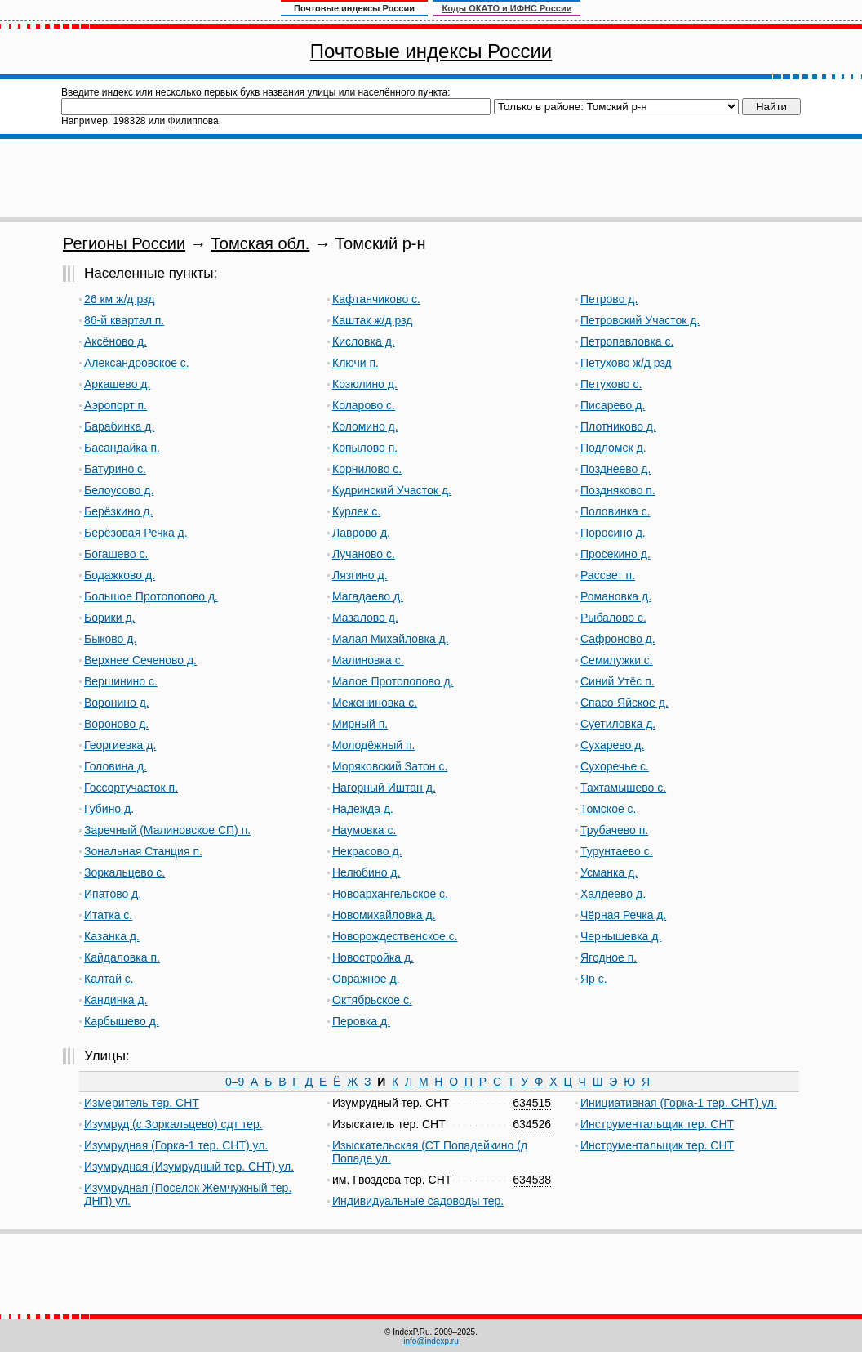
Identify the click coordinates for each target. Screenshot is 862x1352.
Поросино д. (613, 532)
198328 (129, 121)
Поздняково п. (617, 490)
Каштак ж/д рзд (372, 320)
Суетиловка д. (617, 723)
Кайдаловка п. (122, 957)
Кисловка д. (363, 341)
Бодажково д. (119, 575)
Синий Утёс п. (617, 681)
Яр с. (593, 978)
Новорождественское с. (395, 936)
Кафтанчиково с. (376, 299)
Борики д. (109, 617)
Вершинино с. (121, 681)
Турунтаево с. (616, 851)
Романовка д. (615, 596)
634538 (532, 1179)
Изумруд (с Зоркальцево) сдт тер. (173, 1124)
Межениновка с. (374, 702)
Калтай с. (109, 978)
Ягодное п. (608, 957)
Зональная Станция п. (143, 851)
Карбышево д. (121, 1021)
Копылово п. (365, 447)
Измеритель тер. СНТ (141, 1102)
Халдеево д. (613, 893)
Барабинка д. (119, 426)
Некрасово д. (367, 851)
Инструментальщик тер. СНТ (657, 1124)
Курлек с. (356, 511)
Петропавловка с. (626, 341)
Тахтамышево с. (623, 787)
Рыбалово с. (613, 617)
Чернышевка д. (620, 936)
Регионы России (124, 243)
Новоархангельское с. (390, 893)
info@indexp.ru (430, 1340)
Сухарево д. (612, 745)
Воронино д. (116, 702)
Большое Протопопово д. (151, 596)
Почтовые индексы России (431, 51)
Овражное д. (366, 978)
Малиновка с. (368, 660)
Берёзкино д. (118, 511)
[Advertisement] (431, 178)
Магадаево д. (367, 596)
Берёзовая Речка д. (136, 532)
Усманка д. (609, 872)
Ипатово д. (112, 893)
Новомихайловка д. (384, 914)
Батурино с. (115, 468)
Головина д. (115, 766)
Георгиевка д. (120, 745)
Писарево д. (612, 405)
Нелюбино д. (366, 872)
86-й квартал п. (124, 320)
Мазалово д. (365, 617)
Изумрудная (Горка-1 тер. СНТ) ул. (176, 1145)
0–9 (234, 1081)
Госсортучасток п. (131, 787)
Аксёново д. (115, 341)
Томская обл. (260, 243)
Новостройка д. (373, 957)
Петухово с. (611, 383)
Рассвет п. (607, 575)
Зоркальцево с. (124, 872)
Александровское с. (136, 362)
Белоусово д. (118, 490)
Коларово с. (363, 405)
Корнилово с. (367, 468)
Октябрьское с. (372, 999)
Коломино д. (365, 426)
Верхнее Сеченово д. (140, 660)
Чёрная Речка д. (623, 914)
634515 (532, 1102)
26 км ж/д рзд (119, 299)
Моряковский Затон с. (389, 766)
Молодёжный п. (373, 745)
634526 (532, 1124)
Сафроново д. (617, 638)
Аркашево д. (117, 383)
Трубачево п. (614, 830)
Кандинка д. (116, 999)
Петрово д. (609, 299)
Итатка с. (108, 914)
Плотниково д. (618, 426)
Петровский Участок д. (640, 320)
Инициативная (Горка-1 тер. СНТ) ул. (678, 1102)
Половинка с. (615, 511)
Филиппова (193, 121)
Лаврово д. (361, 532)
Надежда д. (362, 808)
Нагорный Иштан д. (384, 787)
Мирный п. (360, 723)
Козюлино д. (365, 383)
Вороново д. (116, 723)
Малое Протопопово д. (393, 681)
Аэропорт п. (115, 405)
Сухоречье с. (614, 766)
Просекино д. (615, 553)
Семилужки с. (616, 660)
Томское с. (608, 808)
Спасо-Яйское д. (624, 702)
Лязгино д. (360, 575)
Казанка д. (112, 936)
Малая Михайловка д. (390, 638)
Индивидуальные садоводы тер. (418, 1200)
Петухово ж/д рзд (626, 362)
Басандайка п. (122, 447)
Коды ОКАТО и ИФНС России (507, 8)
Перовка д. (361, 1021)
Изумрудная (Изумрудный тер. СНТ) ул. (189, 1166)
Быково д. (110, 638)
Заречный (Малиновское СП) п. (167, 830)
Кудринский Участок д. (391, 490)
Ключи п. (355, 362)
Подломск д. (613, 447)
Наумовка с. (364, 830)
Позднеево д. (615, 468)
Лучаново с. (363, 553)
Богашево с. (116, 553)
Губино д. (109, 808)
